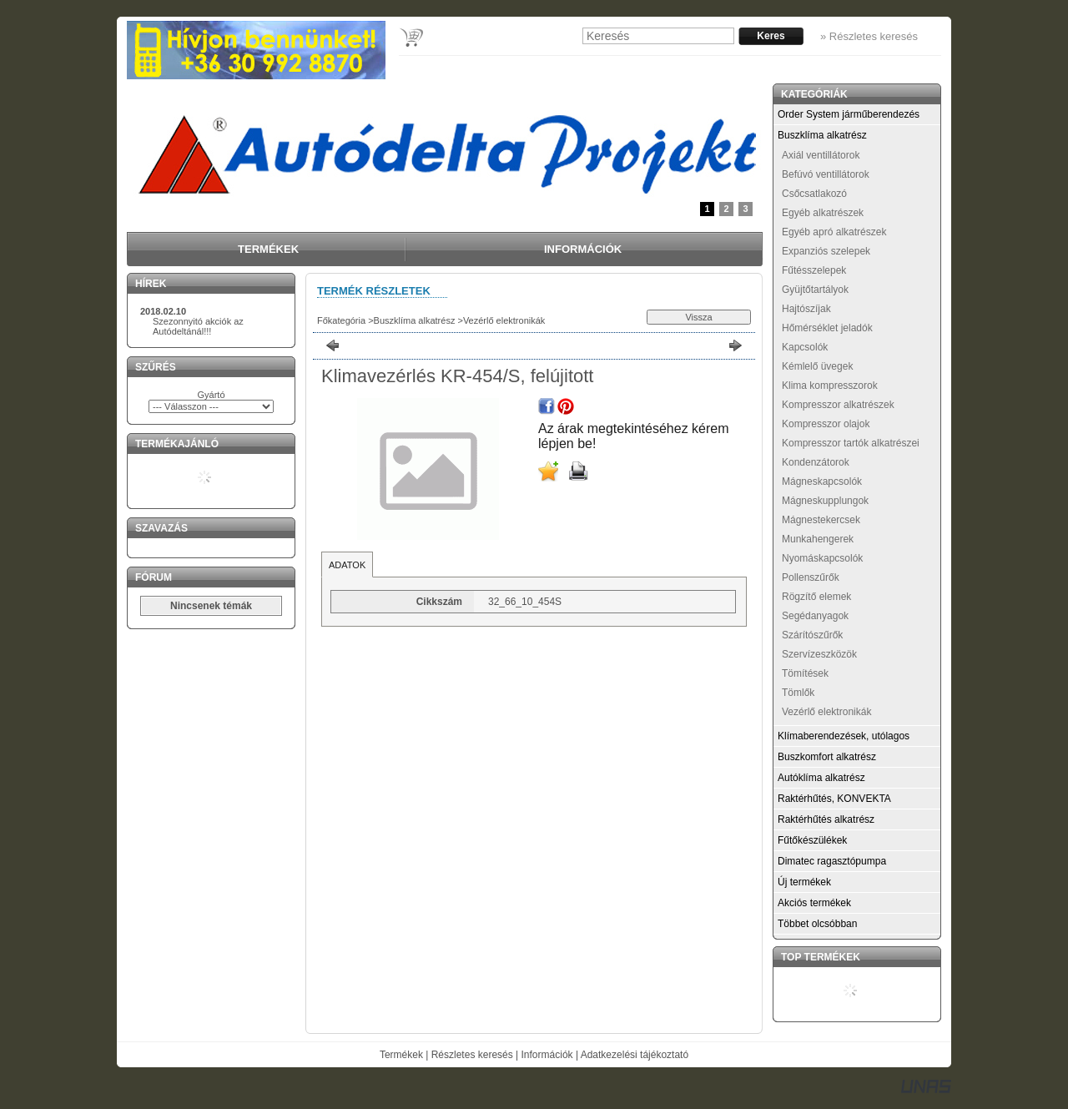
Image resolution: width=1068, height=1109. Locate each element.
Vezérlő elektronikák (504, 320)
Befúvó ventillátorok (825, 174)
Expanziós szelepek (826, 251)
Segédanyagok (815, 616)
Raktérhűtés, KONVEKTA (834, 798)
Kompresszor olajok (825, 424)
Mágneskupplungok (825, 501)
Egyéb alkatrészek (823, 213)
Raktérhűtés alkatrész (826, 819)
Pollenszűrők (810, 577)
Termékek (401, 1055)
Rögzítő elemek (816, 596)
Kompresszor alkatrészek (838, 405)
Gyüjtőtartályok (815, 289)
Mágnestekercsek (821, 520)
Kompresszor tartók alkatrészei (850, 443)
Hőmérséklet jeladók (827, 328)
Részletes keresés (472, 1055)
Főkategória (341, 320)
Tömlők (798, 692)
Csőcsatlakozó (814, 193)
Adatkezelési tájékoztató (634, 1055)
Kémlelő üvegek (817, 366)
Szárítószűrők (812, 635)
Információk (547, 1055)
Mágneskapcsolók (822, 481)
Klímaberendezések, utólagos (843, 736)
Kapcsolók (805, 347)
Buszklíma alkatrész (415, 320)
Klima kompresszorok (830, 385)
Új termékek (804, 882)
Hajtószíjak (806, 309)
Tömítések (805, 673)
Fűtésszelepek (814, 270)
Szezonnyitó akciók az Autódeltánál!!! (198, 326)
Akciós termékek (814, 903)
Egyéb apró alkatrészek (834, 232)
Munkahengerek (818, 539)
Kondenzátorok (815, 462)
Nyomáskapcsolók (822, 558)
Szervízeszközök (819, 654)
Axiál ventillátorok (820, 155)
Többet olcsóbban (817, 924)
